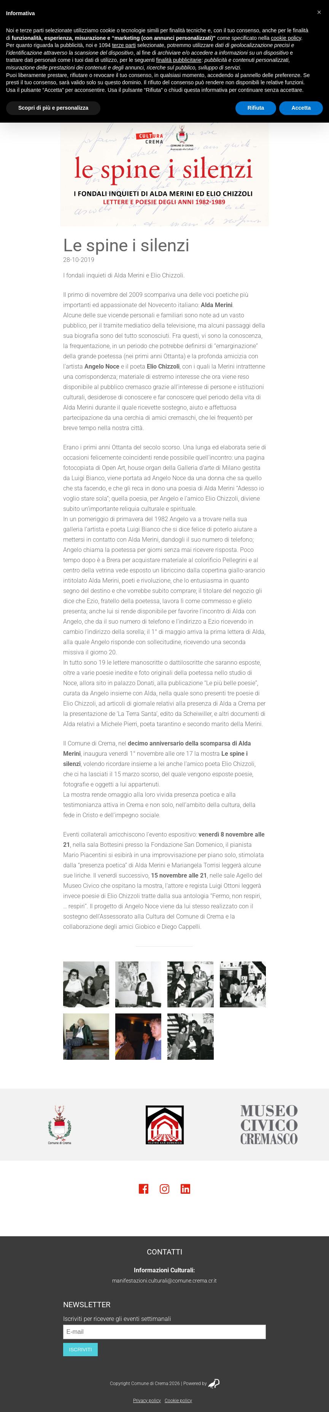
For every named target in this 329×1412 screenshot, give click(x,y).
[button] (319, 12)
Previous (17, 1125)
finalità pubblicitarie (179, 60)
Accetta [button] (301, 108)
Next (311, 1125)
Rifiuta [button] (256, 108)
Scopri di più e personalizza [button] (53, 108)
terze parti (124, 45)
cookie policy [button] (286, 38)
